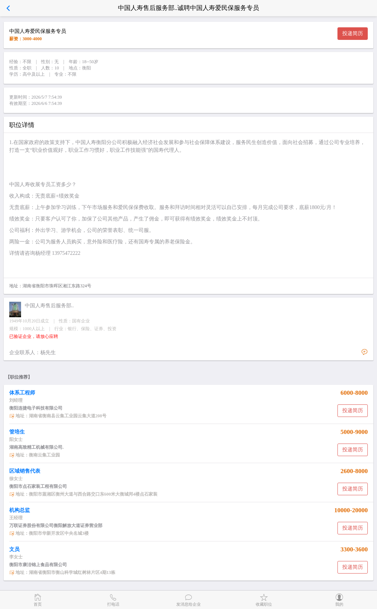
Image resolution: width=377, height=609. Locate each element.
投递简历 (352, 33)
